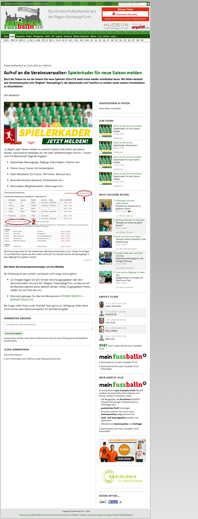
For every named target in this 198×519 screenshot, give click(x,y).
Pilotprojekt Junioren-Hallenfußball (125, 202)
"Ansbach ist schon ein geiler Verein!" (129, 224)
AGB (33, 514)
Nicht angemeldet (25, 3)
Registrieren (38, 3)
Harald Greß (110, 314)
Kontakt (54, 514)
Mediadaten (126, 514)
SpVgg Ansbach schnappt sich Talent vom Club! (129, 279)
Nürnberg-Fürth (11, 3)
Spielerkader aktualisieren (125, 145)
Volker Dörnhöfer (113, 306)
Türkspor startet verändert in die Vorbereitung (131, 240)
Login (47, 3)
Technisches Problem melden (72, 514)
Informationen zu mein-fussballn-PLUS (119, 362)
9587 (103, 345)
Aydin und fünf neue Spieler (128, 236)
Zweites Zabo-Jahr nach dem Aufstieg (129, 254)
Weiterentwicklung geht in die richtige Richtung (129, 260)
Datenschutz (43, 514)
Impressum (24, 514)
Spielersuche (111, 18)
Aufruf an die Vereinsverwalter (127, 125)
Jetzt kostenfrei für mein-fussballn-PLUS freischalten (120, 367)
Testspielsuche (139, 18)
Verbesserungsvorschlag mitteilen (103, 514)
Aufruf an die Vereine (123, 142)
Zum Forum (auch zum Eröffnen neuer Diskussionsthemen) (33, 358)
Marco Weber (111, 330)
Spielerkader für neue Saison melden (126, 130)
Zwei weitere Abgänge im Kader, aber (130, 274)
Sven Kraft (110, 322)
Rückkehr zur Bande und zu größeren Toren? (128, 207)
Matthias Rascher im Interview (130, 220)
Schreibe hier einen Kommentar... (48, 326)
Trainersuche (124, 18)
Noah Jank (110, 338)
